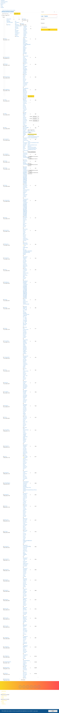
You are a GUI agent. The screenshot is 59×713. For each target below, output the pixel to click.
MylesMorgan (6, 282)
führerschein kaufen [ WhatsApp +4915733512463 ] (10, 21)
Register (46, 16)
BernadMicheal (25, 88)
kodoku (25, 666)
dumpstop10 (6, 139)
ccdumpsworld (6, 57)
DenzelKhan (25, 390)
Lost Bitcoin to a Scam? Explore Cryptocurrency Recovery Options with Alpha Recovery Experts (25, 274)
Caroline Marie (6, 429)
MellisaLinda (6, 244)
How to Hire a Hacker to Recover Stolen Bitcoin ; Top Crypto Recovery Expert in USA (25, 422)
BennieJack (25, 607)
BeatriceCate (25, 229)
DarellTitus (25, 381)
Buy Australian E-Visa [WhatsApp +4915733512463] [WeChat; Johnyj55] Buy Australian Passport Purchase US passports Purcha (18, 28)
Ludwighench (25, 636)
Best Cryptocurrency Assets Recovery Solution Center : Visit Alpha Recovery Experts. (25, 374)
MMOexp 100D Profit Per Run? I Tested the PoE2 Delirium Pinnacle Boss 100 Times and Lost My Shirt (25, 105)
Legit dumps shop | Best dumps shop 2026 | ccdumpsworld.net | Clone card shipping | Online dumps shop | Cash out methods (26, 191)
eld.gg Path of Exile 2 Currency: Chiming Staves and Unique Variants (25, 583)
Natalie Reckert (6, 667)
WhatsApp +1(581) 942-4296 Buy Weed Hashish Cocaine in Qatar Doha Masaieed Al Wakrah (25, 263)
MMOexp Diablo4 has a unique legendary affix (25, 620)
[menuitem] (4, 1)
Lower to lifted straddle (24, 657)
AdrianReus (25, 404)
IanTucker (25, 530)
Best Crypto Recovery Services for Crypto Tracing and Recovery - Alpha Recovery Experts (25, 524)
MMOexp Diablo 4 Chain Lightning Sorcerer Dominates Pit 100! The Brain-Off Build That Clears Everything (25, 119)
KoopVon (25, 504)
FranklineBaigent (26, 481)
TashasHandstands (26, 660)
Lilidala (25, 98)
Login (42, 16)
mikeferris (25, 672)
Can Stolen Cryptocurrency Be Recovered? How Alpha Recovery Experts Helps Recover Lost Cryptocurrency (25, 145)
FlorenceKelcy (25, 339)
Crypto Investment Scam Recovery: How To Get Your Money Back (25, 476)
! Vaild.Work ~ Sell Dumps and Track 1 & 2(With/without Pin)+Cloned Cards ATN (25, 562)
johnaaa (9, 24)
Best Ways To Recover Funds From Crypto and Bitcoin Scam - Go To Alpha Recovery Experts (25, 499)
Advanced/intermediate (8, 11)
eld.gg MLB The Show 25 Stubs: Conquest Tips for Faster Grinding (25, 573)
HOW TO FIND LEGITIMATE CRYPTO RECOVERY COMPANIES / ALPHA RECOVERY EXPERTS (25, 69)
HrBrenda (5, 64)
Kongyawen (25, 578)
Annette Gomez (7, 76)
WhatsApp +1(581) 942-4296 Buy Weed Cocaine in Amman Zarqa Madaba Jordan (25, 410)
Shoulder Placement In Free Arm (25, 668)
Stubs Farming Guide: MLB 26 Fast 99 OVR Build (25, 59)
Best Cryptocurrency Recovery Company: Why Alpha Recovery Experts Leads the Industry (25, 333)
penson (25, 37)
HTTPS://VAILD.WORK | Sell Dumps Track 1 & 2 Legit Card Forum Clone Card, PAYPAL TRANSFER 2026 (26, 551)
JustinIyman (6, 154)
